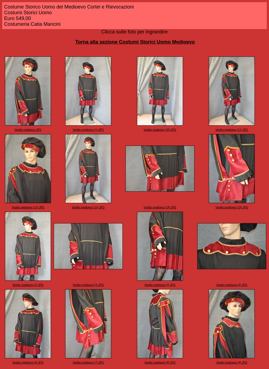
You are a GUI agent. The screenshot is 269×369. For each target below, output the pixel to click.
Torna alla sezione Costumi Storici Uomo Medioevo (135, 42)
